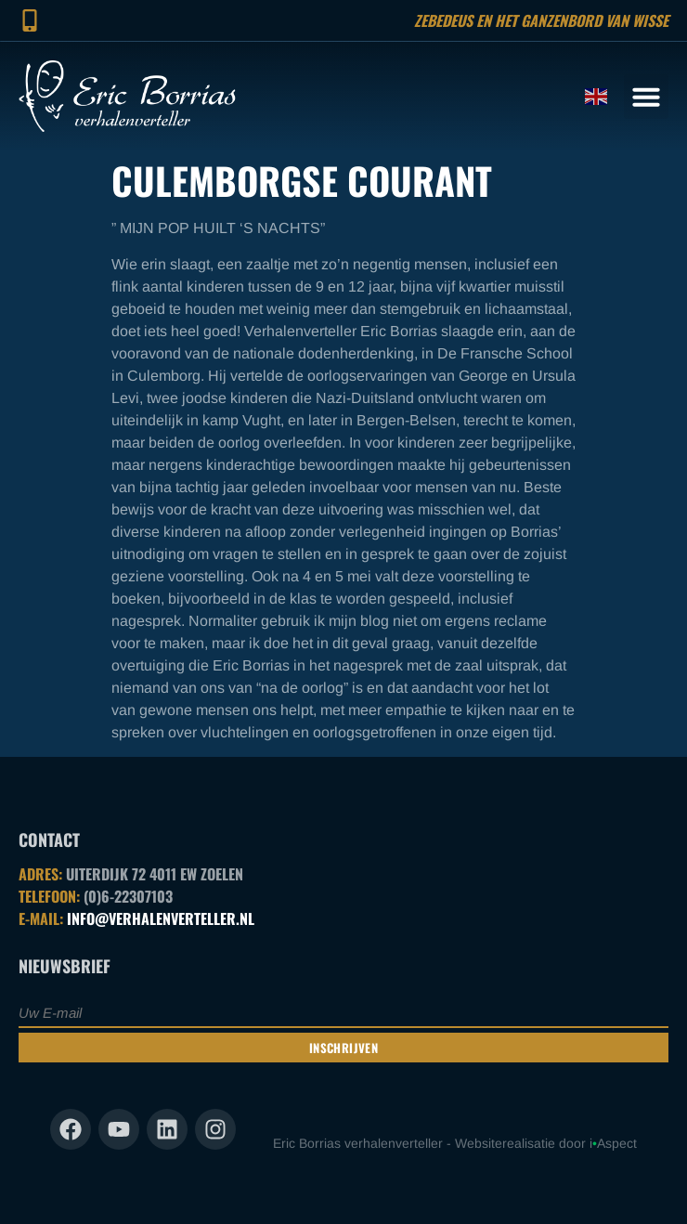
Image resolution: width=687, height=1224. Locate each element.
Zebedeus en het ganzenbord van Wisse (541, 20)
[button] (646, 96)
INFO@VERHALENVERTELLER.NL (160, 918)
